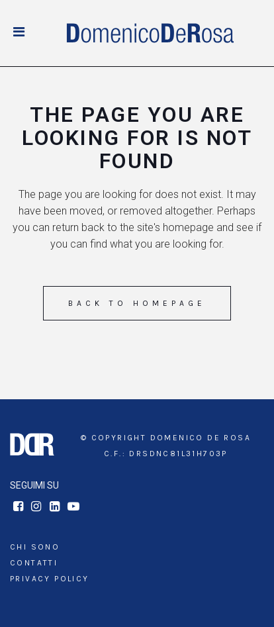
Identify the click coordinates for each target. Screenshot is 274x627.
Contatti (34, 562)
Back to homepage (137, 303)
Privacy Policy (49, 578)
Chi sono (35, 547)
